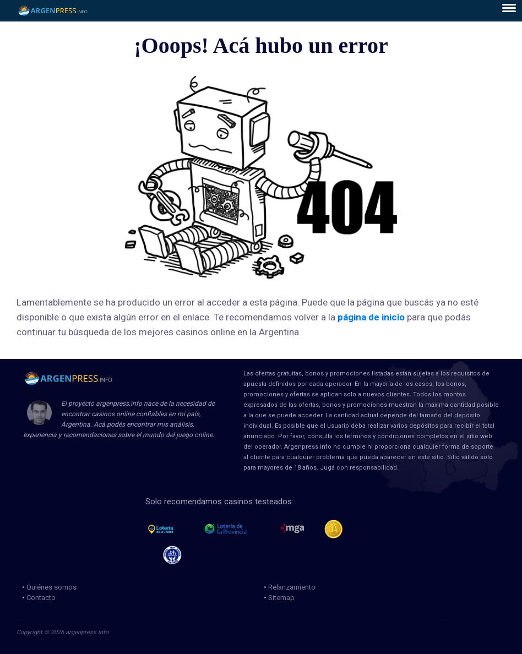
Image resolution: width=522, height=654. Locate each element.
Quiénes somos (51, 587)
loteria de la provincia (237, 529)
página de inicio (371, 317)
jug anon (177, 555)
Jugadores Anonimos (338, 529)
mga (292, 529)
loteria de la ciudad (170, 529)
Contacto (41, 597)
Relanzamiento (292, 587)
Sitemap (281, 597)
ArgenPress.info (53, 10)
